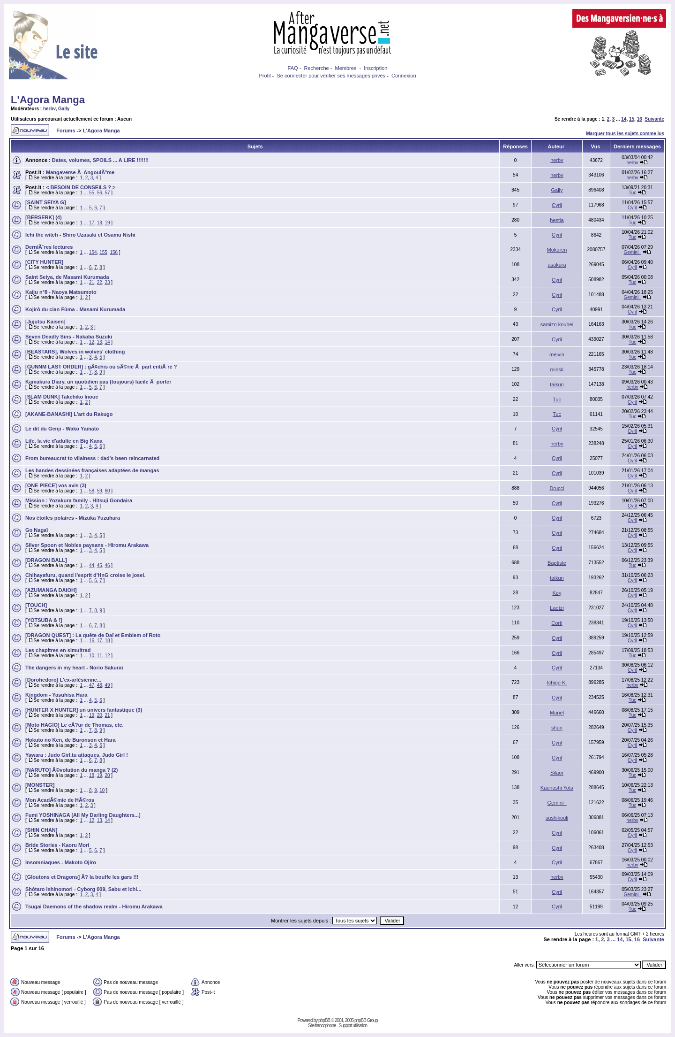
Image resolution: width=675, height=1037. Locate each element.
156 (114, 252)
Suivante (654, 119)
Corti (556, 623)
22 (99, 282)
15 (631, 119)
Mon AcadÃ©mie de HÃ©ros (59, 800)
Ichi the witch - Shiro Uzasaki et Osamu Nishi (80, 235)
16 (639, 119)
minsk (557, 369)
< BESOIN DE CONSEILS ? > (81, 187)
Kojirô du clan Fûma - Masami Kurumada (75, 309)
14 (623, 119)
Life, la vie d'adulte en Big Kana (64, 441)
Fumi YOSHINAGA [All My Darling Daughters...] (83, 815)
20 (99, 715)
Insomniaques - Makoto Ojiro (60, 862)
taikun (556, 384)
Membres (346, 68)
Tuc (632, 192)
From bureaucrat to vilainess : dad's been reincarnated (92, 458)
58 (91, 490)
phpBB (324, 1020)
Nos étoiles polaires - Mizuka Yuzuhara (72, 518)
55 (91, 192)
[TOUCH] (36, 605)
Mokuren (557, 250)
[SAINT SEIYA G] (45, 202)
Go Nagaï (36, 530)
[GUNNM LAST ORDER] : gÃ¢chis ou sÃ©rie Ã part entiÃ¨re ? (101, 366)
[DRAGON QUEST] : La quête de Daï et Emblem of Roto (92, 635)
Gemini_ (632, 252)
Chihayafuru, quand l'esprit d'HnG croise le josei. (85, 575)
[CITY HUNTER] (44, 262)
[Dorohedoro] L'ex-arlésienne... (63, 680)
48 (99, 685)
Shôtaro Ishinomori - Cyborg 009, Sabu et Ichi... (83, 889)
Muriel (557, 712)
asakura (557, 265)
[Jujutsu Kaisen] (45, 321)
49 (107, 685)
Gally (63, 108)
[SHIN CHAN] (41, 830)
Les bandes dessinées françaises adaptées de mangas (92, 470)
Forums (65, 130)
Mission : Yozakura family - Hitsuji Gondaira (78, 500)
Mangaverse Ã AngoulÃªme (80, 172)
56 (99, 192)
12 (91, 342)
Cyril (557, 205)
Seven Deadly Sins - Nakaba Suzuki (68, 336)
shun (556, 727)
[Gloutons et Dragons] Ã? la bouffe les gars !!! (81, 877)
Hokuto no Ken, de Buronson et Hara (70, 740)
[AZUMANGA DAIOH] (51, 590)
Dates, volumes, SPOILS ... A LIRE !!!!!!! (100, 160)
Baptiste (557, 563)
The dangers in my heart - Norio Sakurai (74, 667)
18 (99, 222)
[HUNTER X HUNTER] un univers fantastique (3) (83, 710)
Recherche (316, 68)
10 (91, 655)
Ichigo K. (557, 682)
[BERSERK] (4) (43, 217)
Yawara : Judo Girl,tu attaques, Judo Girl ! (76, 755)
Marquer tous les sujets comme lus (625, 133)
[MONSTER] (39, 785)
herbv (49, 108)
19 (107, 222)
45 (99, 565)
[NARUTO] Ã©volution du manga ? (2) (71, 770)
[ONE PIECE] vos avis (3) (55, 485)
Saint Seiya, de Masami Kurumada (67, 277)
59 (99, 490)
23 (107, 282)
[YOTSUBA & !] (43, 620)
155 (103, 252)
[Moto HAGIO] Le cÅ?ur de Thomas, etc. (74, 725)
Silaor (556, 773)
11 (99, 655)
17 (91, 222)
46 (107, 565)
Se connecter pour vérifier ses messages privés (331, 75)
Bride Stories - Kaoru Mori (57, 845)
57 (107, 192)
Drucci (556, 488)
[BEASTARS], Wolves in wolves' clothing (75, 351)
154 (93, 252)
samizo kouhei (556, 324)
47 (91, 685)
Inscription (375, 68)
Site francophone (322, 1025)
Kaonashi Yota (556, 788)
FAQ (293, 68)
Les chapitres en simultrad (57, 650)
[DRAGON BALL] (46, 560)
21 (91, 282)
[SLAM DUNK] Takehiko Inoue (61, 396)
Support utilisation (353, 1025)
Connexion (403, 75)
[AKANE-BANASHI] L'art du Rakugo (69, 414)
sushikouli (557, 818)
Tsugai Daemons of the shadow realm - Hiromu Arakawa (94, 906)
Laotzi (556, 608)
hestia (556, 220)
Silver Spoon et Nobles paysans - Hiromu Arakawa (87, 545)
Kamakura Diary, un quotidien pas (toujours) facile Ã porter (98, 381)
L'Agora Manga (48, 100)
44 (91, 565)
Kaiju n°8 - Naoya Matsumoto (61, 292)
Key (557, 593)
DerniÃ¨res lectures (49, 247)
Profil (264, 75)
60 (107, 490)
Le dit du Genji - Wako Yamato (62, 428)
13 (99, 342)
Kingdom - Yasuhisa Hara (56, 695)
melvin (556, 354)
